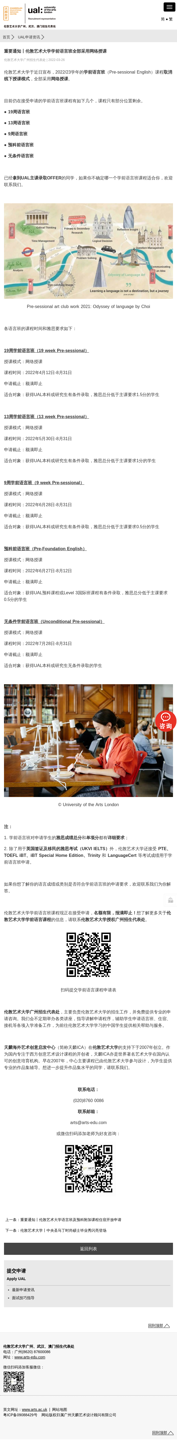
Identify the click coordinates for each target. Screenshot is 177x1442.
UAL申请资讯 (29, 37)
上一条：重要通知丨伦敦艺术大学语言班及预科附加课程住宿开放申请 (63, 1220)
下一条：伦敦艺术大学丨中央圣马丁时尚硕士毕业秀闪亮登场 (55, 1230)
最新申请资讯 (23, 1290)
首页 (6, 37)
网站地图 (59, 1409)
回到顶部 (155, 1325)
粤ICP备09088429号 (20, 1415)
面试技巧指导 (23, 1298)
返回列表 (88, 1249)
